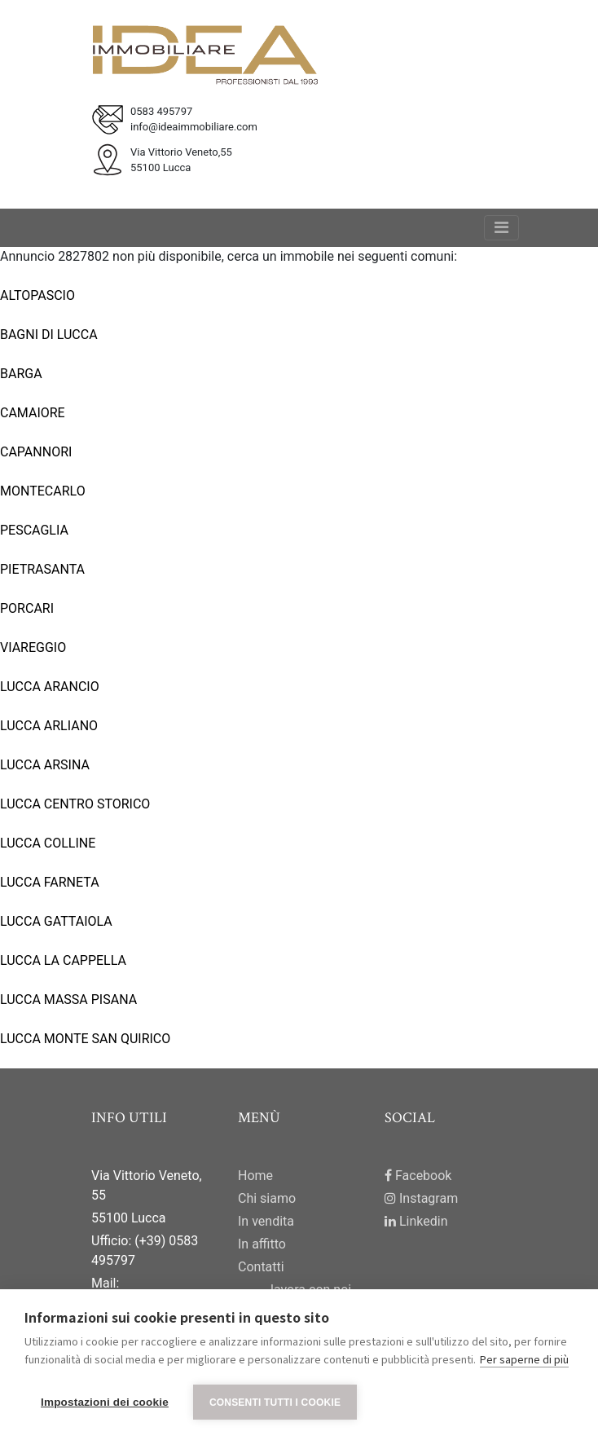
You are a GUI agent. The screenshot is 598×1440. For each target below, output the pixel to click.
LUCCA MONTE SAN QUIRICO (85, 1038)
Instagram (421, 1198)
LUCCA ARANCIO (49, 686)
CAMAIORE (32, 413)
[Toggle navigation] (501, 227)
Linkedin (416, 1221)
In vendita (266, 1221)
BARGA (21, 373)
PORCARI (27, 608)
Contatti (261, 1267)
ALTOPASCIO (37, 295)
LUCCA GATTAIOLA (56, 921)
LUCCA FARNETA (49, 882)
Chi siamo (267, 1198)
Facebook (418, 1175)
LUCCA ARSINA (45, 765)
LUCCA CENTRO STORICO (75, 804)
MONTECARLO (43, 491)
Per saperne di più (524, 1359)
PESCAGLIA (34, 530)
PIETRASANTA (42, 569)
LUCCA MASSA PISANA (68, 999)
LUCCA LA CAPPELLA (63, 960)
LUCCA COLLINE (47, 843)
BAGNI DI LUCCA (49, 334)
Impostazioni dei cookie (105, 1402)
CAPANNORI (36, 452)
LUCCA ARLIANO (49, 725)
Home (255, 1175)
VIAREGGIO (33, 647)
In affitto (262, 1244)
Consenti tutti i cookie (275, 1402)
